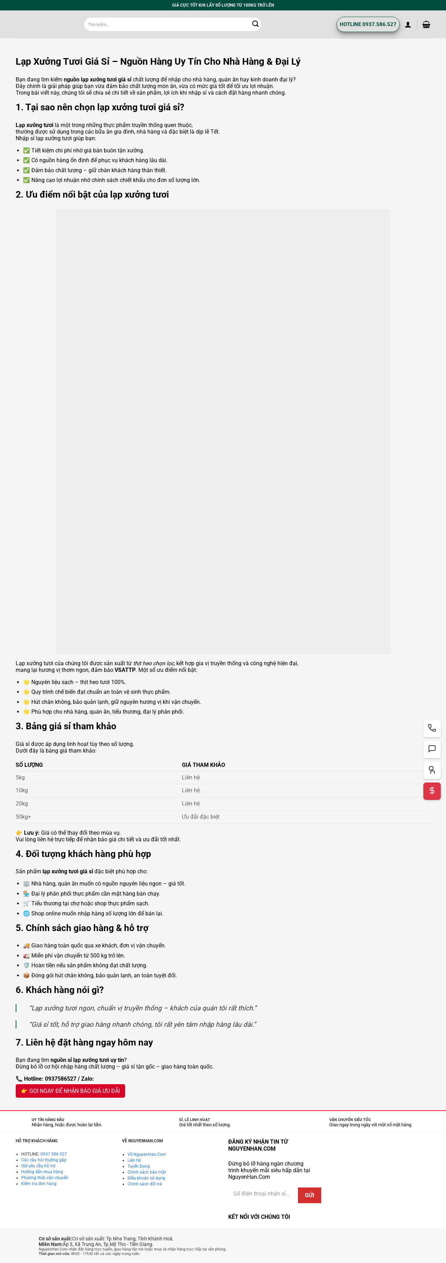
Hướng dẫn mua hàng (42, 1171)
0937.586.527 (53, 1154)
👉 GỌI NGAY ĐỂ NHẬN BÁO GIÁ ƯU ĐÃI (70, 1091)
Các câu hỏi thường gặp (44, 1160)
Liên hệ (134, 1160)
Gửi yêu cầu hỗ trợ (38, 1165)
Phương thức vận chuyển (44, 1177)
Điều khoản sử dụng (146, 1178)
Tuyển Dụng (139, 1166)
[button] (408, 24)
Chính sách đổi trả (145, 1184)
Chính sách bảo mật (147, 1172)
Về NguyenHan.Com (147, 1154)
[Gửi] (255, 24)
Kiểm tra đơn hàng (38, 1183)
